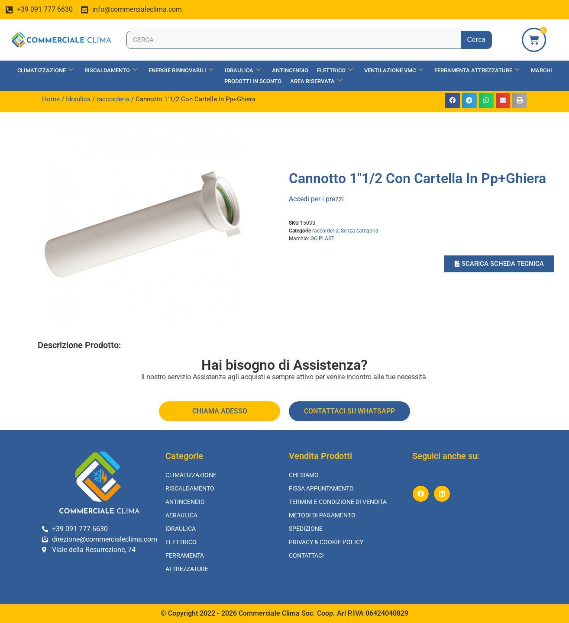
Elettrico (335, 70)
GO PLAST (322, 239)
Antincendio (290, 70)
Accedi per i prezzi (316, 199)
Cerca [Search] (476, 39)
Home (51, 99)
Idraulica (243, 70)
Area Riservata (316, 81)
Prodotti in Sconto (252, 81)
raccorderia (113, 99)
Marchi (541, 70)
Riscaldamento (110, 70)
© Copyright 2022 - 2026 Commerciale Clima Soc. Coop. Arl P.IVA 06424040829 (284, 613)
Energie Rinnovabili (181, 70)
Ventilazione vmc (393, 70)
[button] (452, 100)
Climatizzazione (45, 70)
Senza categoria (359, 231)
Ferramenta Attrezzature (477, 70)
